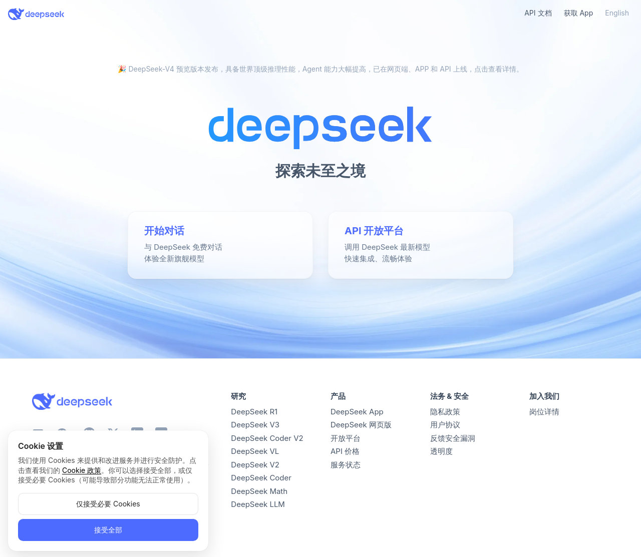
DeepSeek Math (259, 491)
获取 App (578, 13)
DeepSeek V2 (255, 464)
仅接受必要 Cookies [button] (108, 503)
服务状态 (346, 464)
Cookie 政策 (81, 470)
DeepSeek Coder (261, 477)
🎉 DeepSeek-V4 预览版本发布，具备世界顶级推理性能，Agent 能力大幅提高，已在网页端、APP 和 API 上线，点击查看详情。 (320, 69)
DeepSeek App (357, 411)
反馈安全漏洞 (452, 438)
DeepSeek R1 (254, 411)
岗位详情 (544, 411)
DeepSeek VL (255, 451)
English (617, 13)
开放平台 (346, 438)
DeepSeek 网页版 (361, 424)
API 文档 (537, 13)
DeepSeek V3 (255, 424)
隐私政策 (445, 411)
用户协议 (445, 424)
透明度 (441, 451)
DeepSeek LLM (258, 504)
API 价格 (345, 451)
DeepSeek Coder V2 (267, 438)
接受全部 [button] (108, 529)
